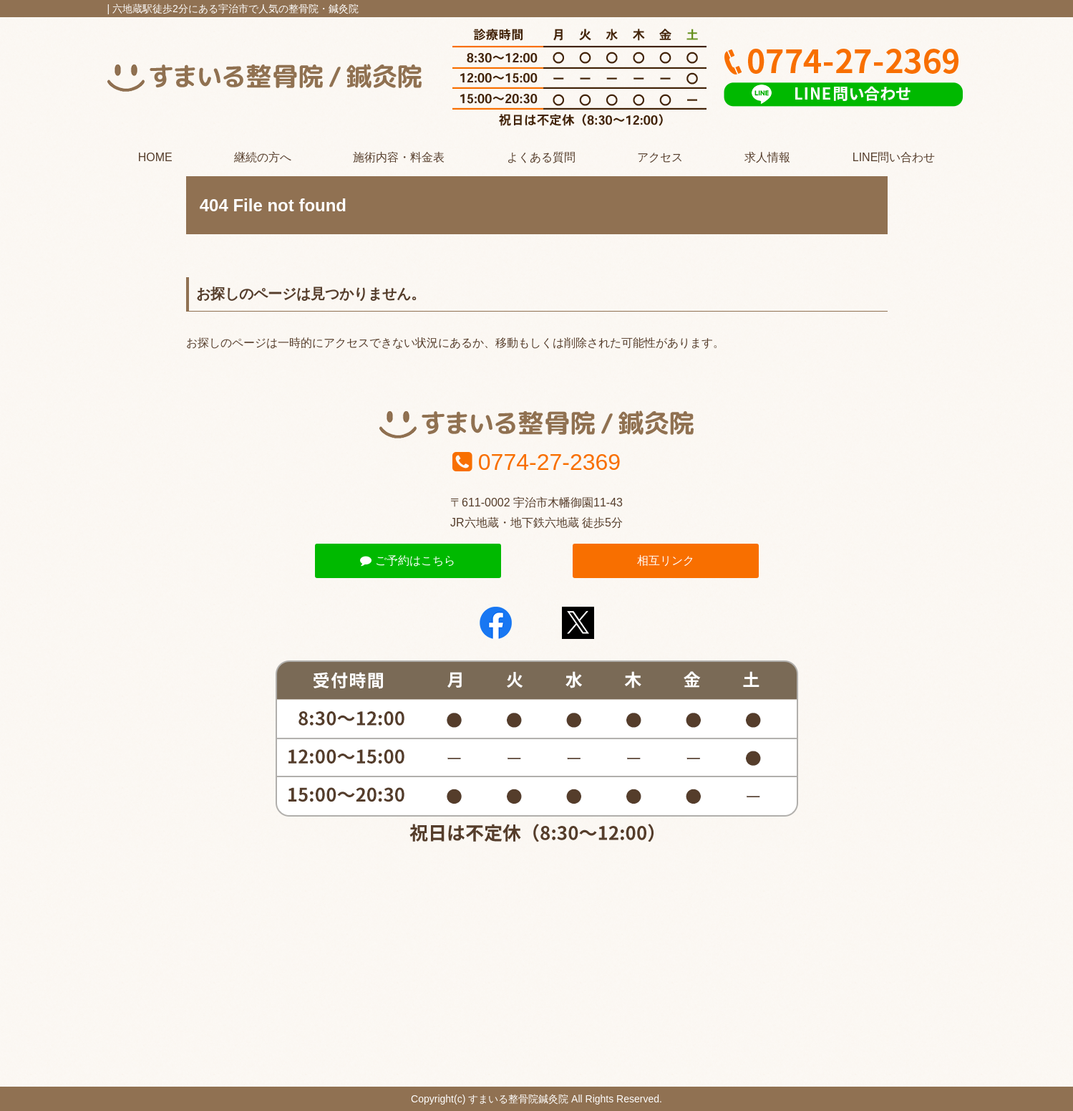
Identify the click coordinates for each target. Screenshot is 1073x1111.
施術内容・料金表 (399, 157)
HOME (155, 157)
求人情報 (767, 157)
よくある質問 (541, 157)
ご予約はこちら (407, 560)
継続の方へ (262, 157)
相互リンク (665, 560)
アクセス (660, 157)
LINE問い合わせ (894, 157)
